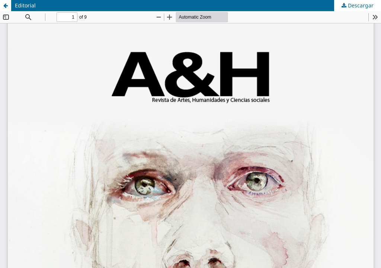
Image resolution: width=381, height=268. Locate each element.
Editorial (25, 5)
